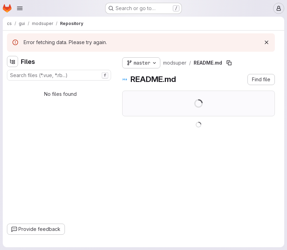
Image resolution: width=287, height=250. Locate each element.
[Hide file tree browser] (12, 61)
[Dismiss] (266, 42)
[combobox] (59, 75)
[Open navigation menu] (19, 8)
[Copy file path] (229, 62)
